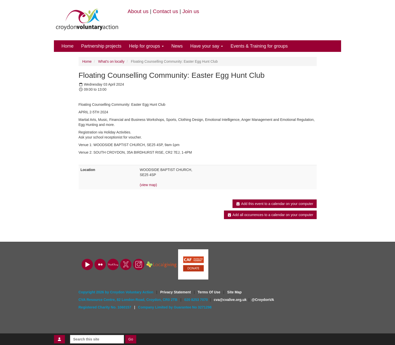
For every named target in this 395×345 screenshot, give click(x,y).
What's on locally (111, 61)
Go (130, 339)
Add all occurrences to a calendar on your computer (270, 215)
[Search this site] (97, 339)
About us (138, 11)
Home (67, 46)
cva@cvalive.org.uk (230, 300)
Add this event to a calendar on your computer (274, 204)
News (177, 46)
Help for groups (146, 46)
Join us (190, 11)
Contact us (165, 11)
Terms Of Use (209, 292)
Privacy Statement (176, 292)
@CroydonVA (262, 300)
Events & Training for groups (259, 46)
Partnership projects (101, 46)
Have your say (206, 46)
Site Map (234, 292)
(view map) (148, 185)
